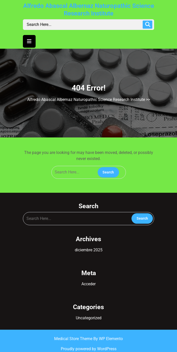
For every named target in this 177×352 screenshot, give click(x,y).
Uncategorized (88, 317)
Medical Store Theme (73, 338)
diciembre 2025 (88, 250)
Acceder (88, 283)
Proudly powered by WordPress (88, 348)
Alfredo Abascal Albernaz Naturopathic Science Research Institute (86, 99)
